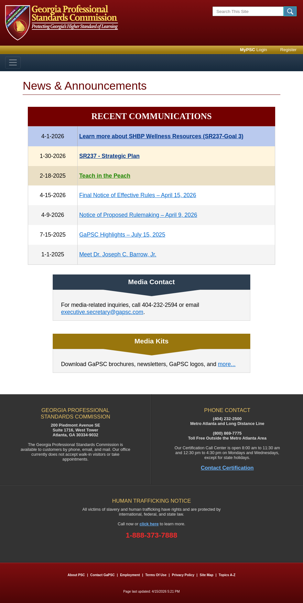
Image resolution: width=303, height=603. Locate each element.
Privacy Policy (183, 575)
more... (227, 364)
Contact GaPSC (102, 575)
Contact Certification (227, 468)
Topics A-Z (227, 575)
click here (149, 523)
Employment (130, 575)
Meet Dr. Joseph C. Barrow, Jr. (118, 254)
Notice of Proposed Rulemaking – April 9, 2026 (138, 215)
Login (253, 49)
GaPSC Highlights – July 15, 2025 (122, 234)
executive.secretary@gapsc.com (102, 312)
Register (288, 49)
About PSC (76, 575)
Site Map (206, 575)
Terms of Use (156, 575)
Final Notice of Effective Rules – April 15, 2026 (137, 195)
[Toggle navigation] (13, 63)
